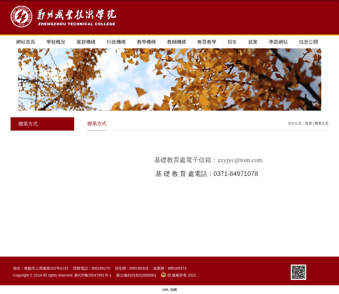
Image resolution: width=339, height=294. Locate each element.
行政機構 (116, 42)
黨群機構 (86, 42)
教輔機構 (176, 42)
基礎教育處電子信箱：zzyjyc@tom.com (208, 160)
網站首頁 (25, 42)
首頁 (308, 123)
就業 (253, 42)
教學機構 (146, 42)
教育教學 (206, 42)
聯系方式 (321, 123)
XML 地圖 (169, 290)
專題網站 (278, 42)
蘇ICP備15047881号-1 (92, 275)
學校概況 (55, 42)
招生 (232, 42)
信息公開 (308, 42)
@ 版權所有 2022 (178, 275)
